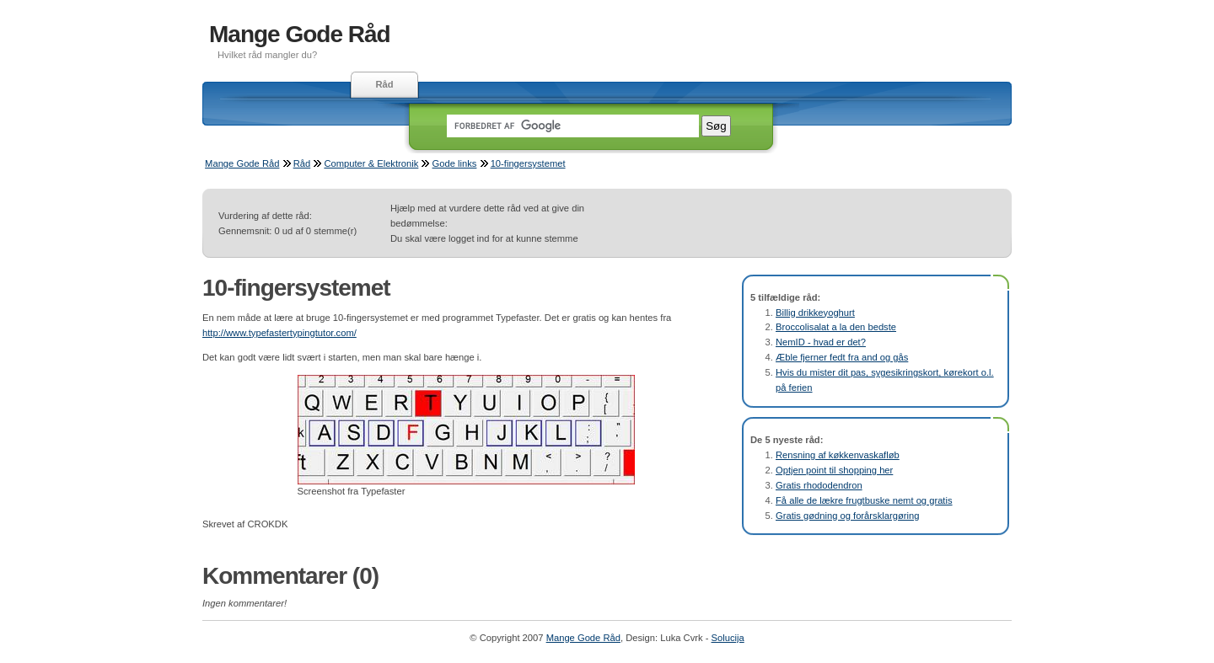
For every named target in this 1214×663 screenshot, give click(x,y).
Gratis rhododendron (819, 485)
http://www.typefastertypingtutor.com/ (279, 333)
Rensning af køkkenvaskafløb (838, 455)
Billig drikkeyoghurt (815, 312)
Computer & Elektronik (371, 163)
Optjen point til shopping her (834, 470)
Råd (384, 84)
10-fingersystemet (528, 163)
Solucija (728, 638)
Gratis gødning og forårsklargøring (847, 516)
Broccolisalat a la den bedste (836, 327)
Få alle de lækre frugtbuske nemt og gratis (864, 500)
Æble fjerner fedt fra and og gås (842, 357)
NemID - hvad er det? (821, 342)
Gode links (454, 163)
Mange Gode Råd (299, 34)
